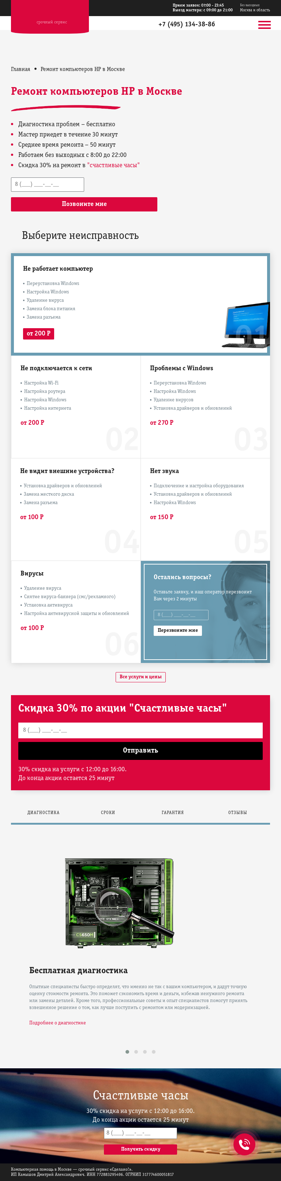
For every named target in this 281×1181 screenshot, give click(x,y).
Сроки (108, 813)
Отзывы (237, 813)
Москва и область (255, 8)
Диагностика (43, 813)
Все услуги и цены (141, 677)
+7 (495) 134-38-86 (186, 25)
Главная (20, 69)
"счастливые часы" (113, 165)
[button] (127, 1052)
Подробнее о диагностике (57, 1023)
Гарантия (173, 813)
